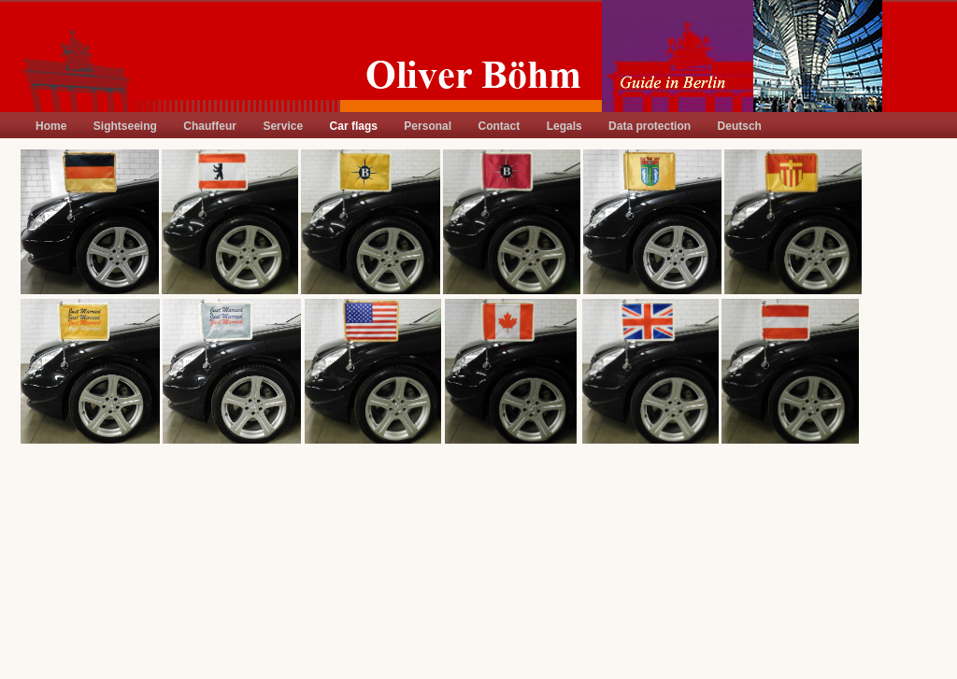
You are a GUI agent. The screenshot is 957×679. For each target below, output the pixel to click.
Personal (427, 126)
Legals (564, 126)
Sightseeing (125, 126)
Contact (499, 126)
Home (51, 126)
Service (283, 126)
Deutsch (740, 126)
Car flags (354, 126)
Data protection (649, 126)
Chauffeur (209, 126)
